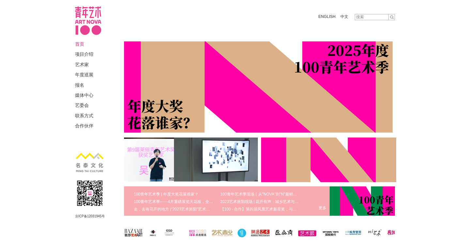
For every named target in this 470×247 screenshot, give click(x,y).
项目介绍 (84, 54)
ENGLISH (327, 16)
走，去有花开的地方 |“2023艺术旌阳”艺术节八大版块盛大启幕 (187, 209)
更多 (322, 208)
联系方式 (84, 115)
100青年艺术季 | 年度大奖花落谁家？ (166, 194)
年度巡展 (84, 74)
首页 (79, 44)
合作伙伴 (84, 125)
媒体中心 (84, 95)
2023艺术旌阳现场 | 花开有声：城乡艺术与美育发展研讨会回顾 (275, 201)
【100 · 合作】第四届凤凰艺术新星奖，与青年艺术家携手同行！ (276, 209)
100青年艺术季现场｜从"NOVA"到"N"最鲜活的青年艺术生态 (272, 194)
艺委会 (82, 105)
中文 (344, 16)
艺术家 (82, 64)
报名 (79, 85)
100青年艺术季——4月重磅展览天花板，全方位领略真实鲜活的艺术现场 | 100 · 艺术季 (209, 201)
